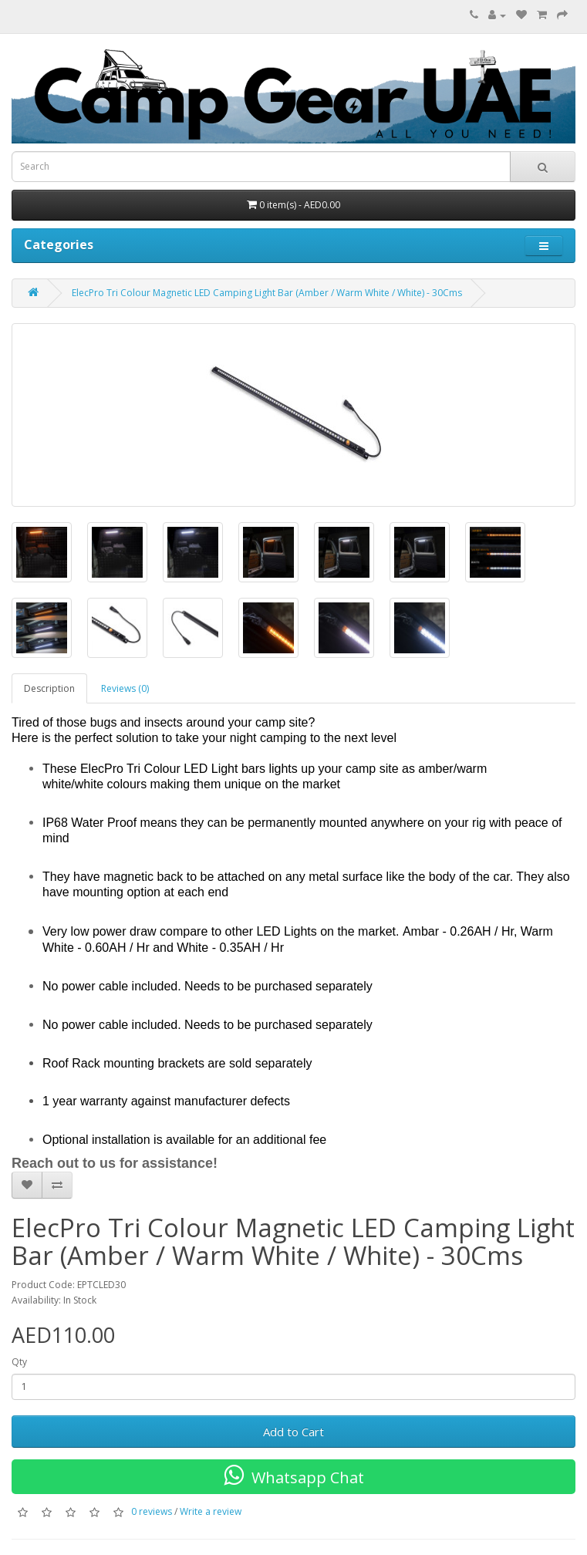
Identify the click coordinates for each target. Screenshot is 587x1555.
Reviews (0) (125, 688)
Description (49, 688)
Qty (19, 1361)
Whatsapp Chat (294, 1475)
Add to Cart (293, 1431)
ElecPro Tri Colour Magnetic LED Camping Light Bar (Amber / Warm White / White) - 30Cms (267, 292)
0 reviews (151, 1511)
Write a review (210, 1511)
